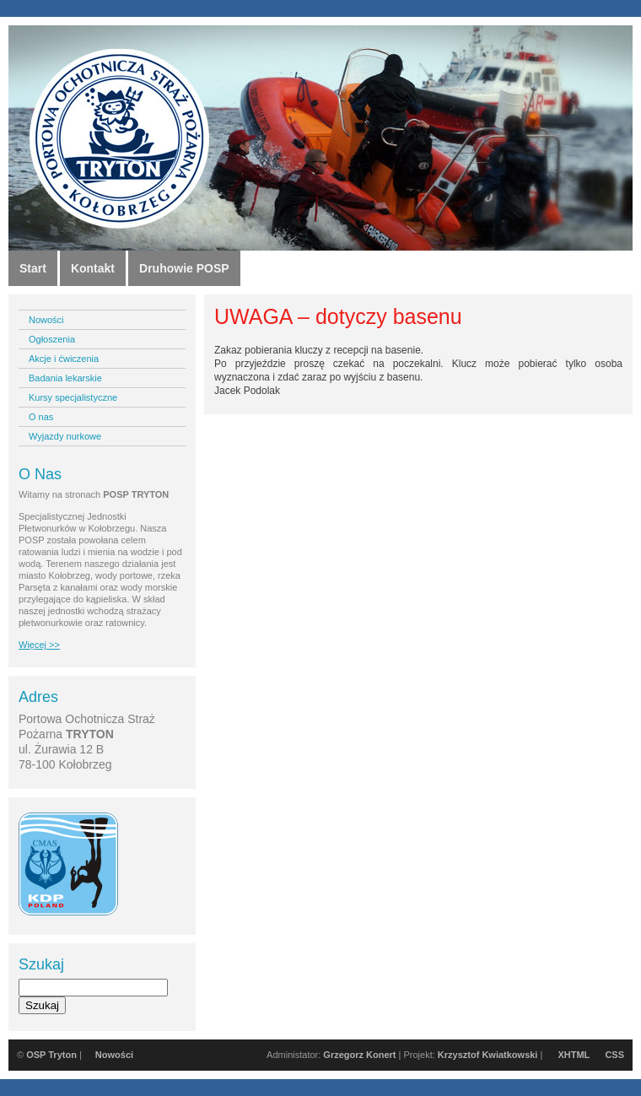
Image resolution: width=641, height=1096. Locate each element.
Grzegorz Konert (359, 1055)
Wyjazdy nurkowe (65, 436)
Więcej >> (39, 645)
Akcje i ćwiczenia (64, 359)
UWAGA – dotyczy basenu (338, 316)
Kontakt (93, 268)
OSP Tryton (51, 1055)
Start (32, 268)
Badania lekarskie (65, 378)
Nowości (46, 320)
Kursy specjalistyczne (73, 397)
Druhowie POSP (184, 268)
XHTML (574, 1055)
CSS (614, 1055)
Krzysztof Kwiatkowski (488, 1055)
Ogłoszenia (52, 339)
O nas (41, 417)
